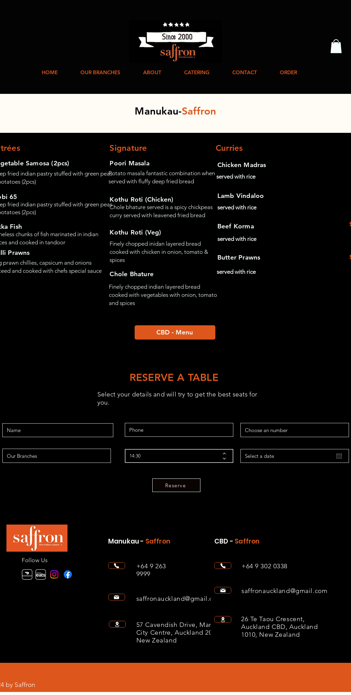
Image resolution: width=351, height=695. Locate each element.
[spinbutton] (174, 456)
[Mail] (116, 597)
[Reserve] (176, 485)
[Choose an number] (294, 430)
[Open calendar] (339, 456)
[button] (106, 72)
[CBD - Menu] (175, 332)
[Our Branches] (56, 456)
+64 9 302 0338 (264, 566)
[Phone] (116, 565)
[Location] (117, 624)
